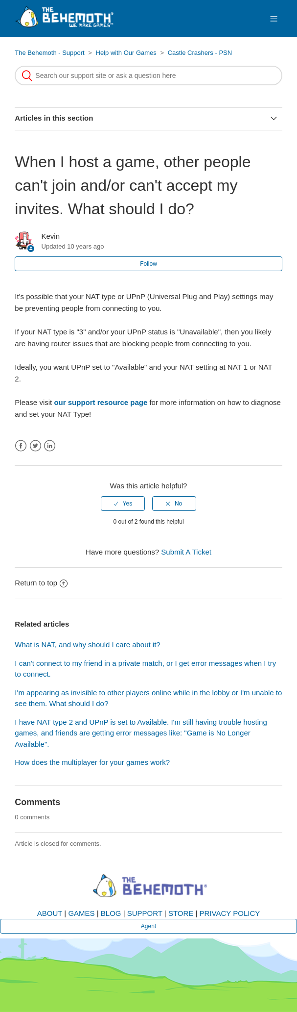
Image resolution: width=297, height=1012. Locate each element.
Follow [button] (148, 263)
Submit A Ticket (186, 552)
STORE (180, 913)
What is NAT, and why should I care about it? (87, 644)
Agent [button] (148, 926)
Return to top (41, 583)
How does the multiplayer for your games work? (92, 762)
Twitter (35, 446)
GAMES (81, 913)
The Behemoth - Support (49, 52)
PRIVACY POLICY (230, 913)
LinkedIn (50, 446)
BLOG (111, 913)
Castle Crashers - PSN (200, 52)
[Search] (148, 75)
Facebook (21, 446)
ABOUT (49, 913)
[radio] (123, 503)
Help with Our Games (126, 52)
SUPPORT (144, 913)
